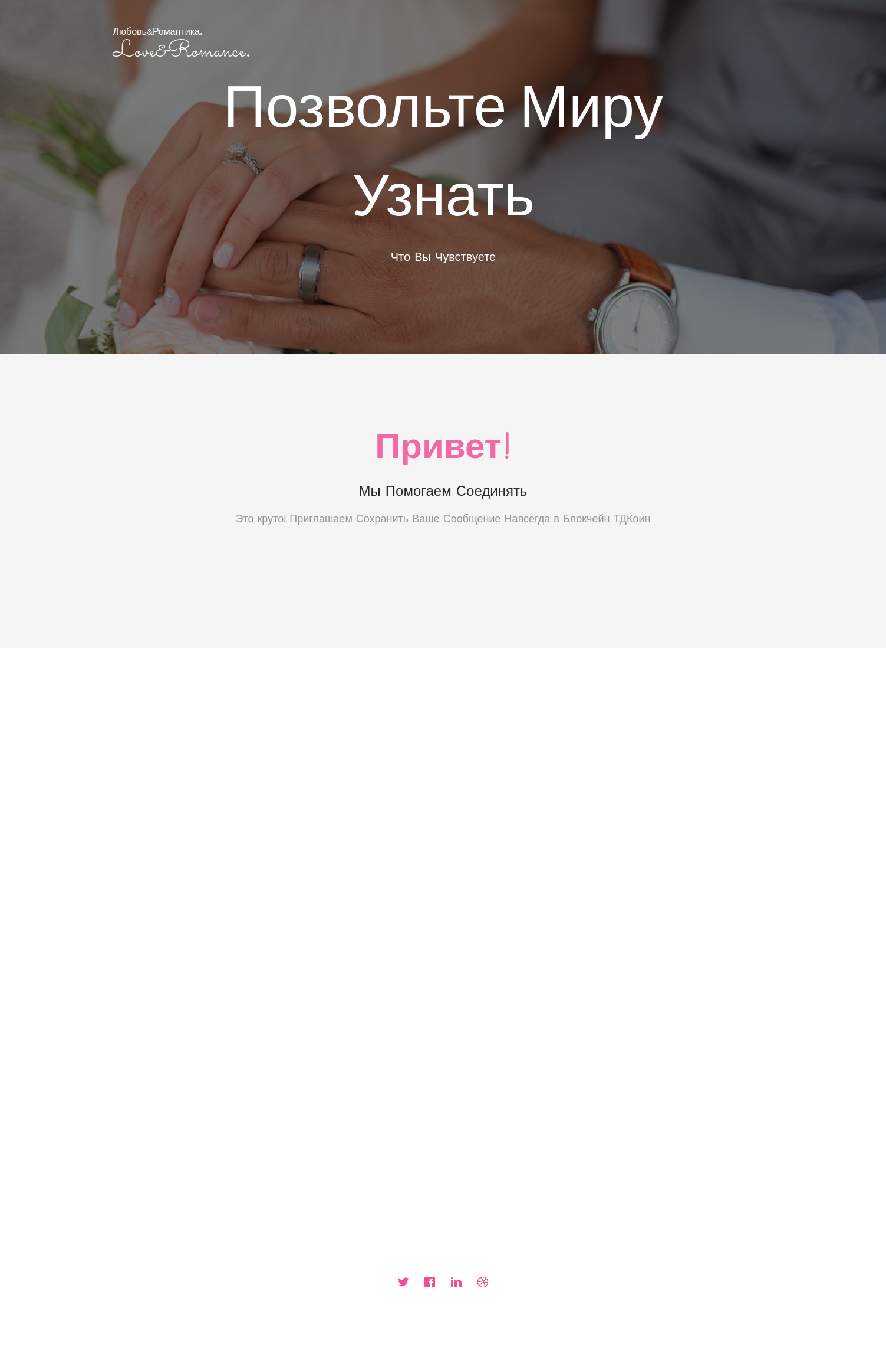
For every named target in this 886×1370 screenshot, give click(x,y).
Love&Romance (181, 51)
